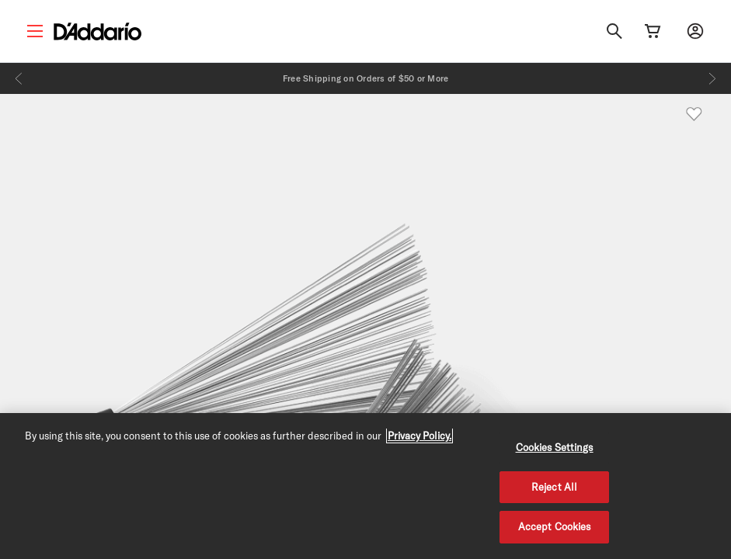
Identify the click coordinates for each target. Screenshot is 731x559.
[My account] (695, 31)
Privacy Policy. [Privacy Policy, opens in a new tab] (419, 435)
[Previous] (19, 78)
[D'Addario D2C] (97, 31)
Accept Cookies (554, 526)
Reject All (554, 487)
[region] (365, 486)
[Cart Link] (652, 31)
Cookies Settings (555, 447)
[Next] (712, 78)
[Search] (614, 31)
